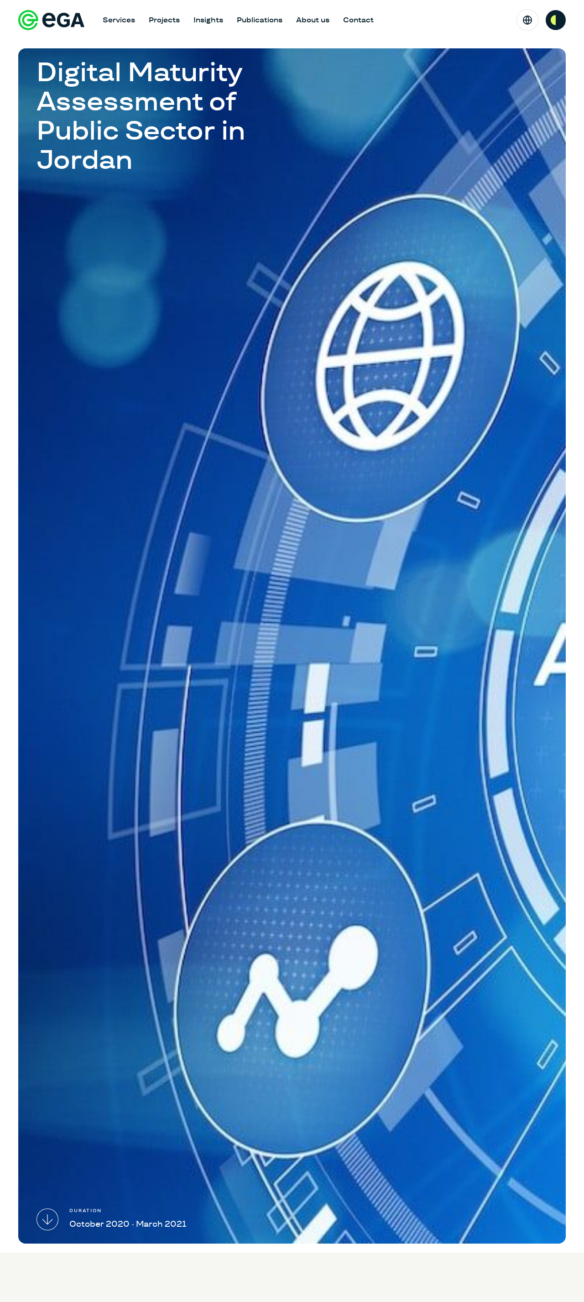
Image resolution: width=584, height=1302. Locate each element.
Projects (164, 20)
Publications (259, 20)
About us (312, 20)
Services (119, 20)
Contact (358, 20)
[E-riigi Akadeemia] (51, 20)
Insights (208, 20)
